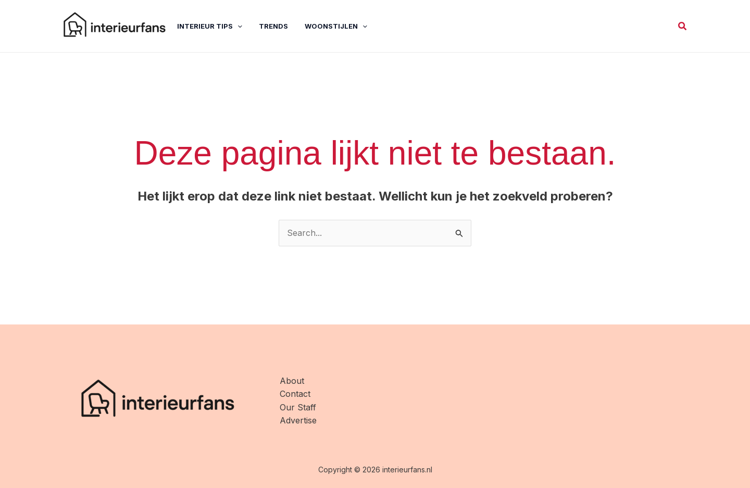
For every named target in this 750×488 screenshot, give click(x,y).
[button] (683, 26)
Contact (295, 394)
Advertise (298, 420)
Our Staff (298, 407)
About (292, 381)
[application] (237, 26)
